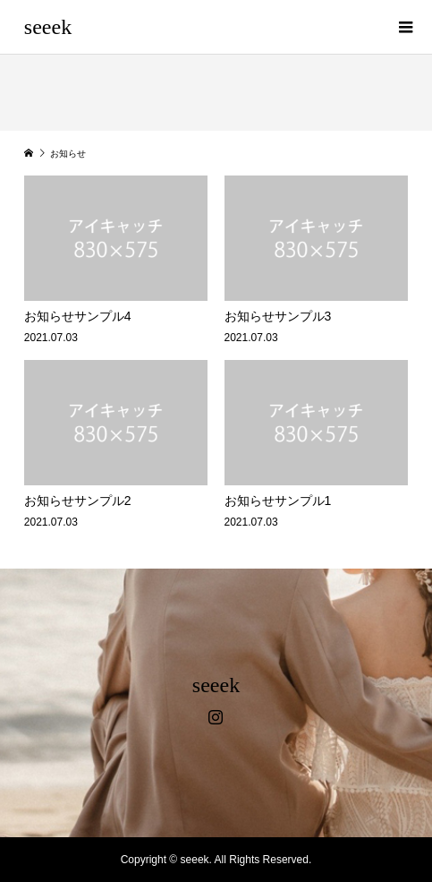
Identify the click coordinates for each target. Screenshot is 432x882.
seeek (48, 27)
